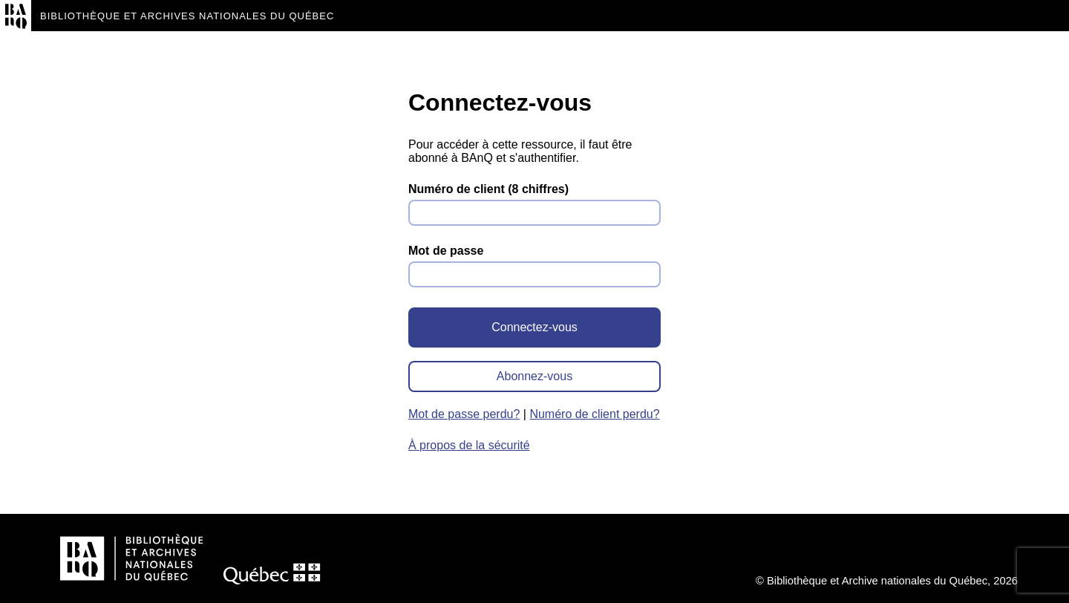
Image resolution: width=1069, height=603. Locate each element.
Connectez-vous (534, 327)
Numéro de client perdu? (594, 414)
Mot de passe (445, 250)
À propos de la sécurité (469, 445)
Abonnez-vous (534, 376)
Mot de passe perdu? (464, 414)
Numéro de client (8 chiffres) (488, 189)
